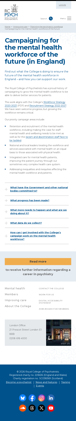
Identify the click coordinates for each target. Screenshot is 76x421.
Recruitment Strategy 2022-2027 (47, 105)
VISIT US (65, 343)
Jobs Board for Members (54, 309)
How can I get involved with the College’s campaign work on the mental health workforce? (35, 236)
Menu (65, 19)
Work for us (46, 294)
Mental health (15, 288)
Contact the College (51, 288)
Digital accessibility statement (50, 301)
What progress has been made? (29, 200)
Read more (38, 261)
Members (11, 294)
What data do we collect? (26, 223)
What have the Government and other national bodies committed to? (39, 189)
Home (7, 26)
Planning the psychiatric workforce (46, 26)
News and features (46, 382)
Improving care (20, 26)
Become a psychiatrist (18, 382)
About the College (18, 306)
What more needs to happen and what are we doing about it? (38, 212)
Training (65, 382)
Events (40, 385)
